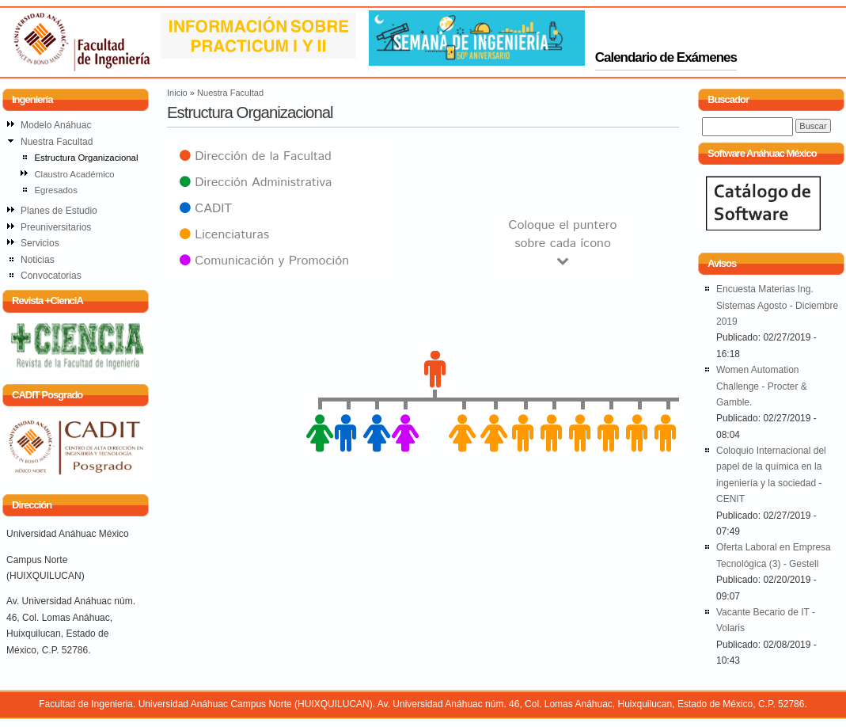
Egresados (55, 190)
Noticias (38, 259)
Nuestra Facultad (230, 92)
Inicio (177, 92)
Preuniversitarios (56, 227)
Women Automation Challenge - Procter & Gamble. (761, 386)
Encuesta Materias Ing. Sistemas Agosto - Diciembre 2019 (777, 305)
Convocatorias (51, 275)
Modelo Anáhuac (56, 125)
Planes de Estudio (59, 210)
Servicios (40, 243)
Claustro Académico (74, 174)
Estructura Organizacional (86, 157)
